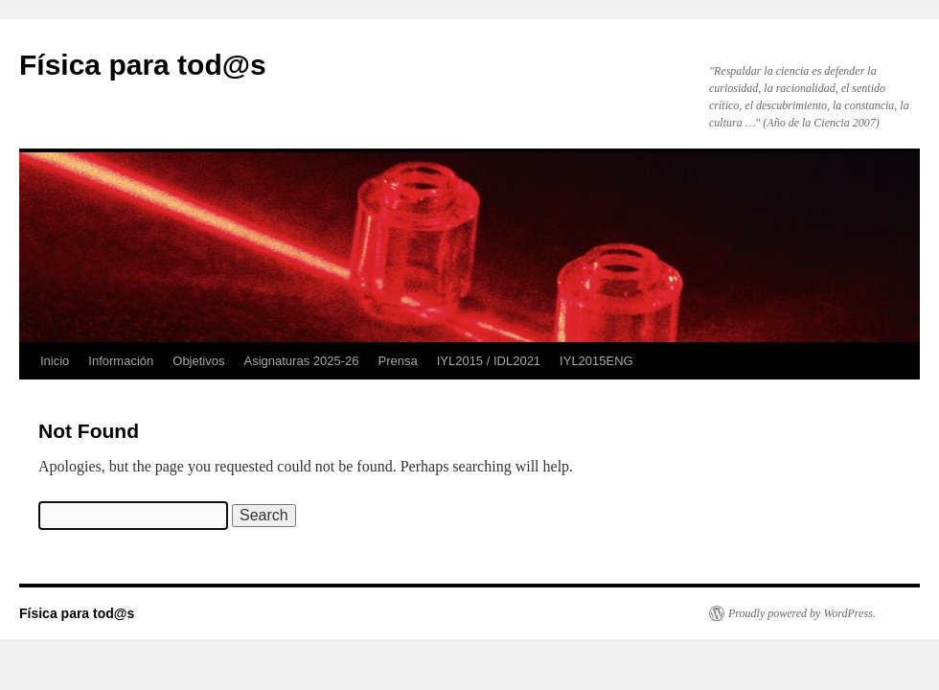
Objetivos (198, 361)
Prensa (397, 361)
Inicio (54, 361)
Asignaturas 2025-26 (300, 361)
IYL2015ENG (596, 361)
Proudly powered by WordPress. (802, 613)
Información (120, 361)
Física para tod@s (142, 64)
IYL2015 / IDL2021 (488, 361)
